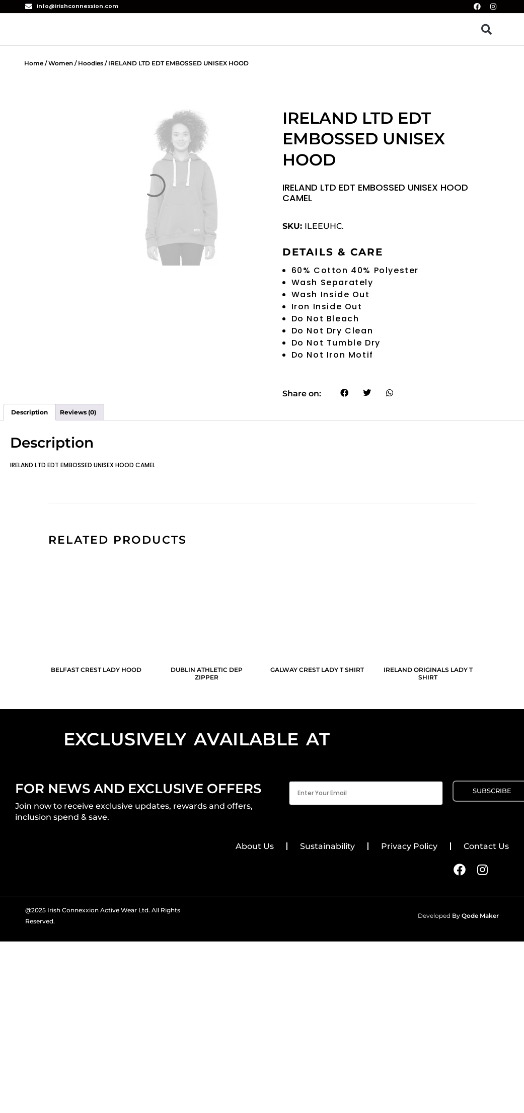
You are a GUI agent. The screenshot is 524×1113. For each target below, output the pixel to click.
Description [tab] (29, 412)
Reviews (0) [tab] (78, 412)
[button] (486, 29)
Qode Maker (480, 915)
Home (33, 63)
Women (60, 63)
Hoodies (90, 63)
